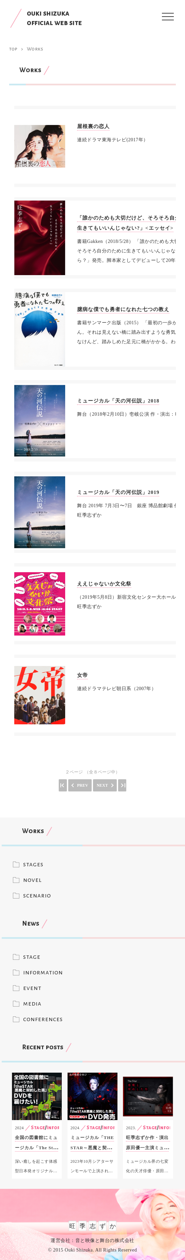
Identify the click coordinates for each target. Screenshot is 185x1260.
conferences (43, 1019)
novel (32, 879)
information (43, 972)
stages (33, 864)
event (32, 988)
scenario (37, 895)
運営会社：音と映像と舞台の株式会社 (92, 1240)
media (32, 1003)
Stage (38, 1127)
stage (31, 956)
